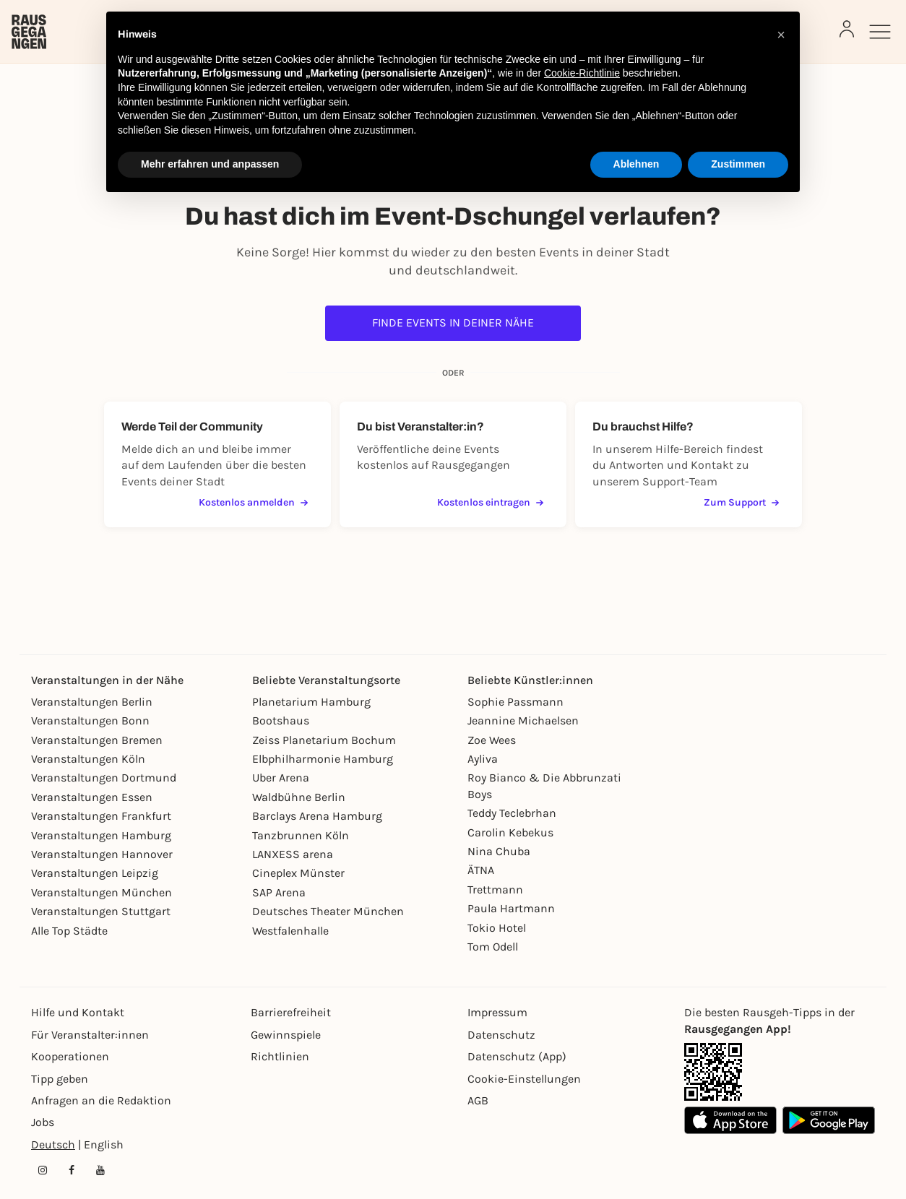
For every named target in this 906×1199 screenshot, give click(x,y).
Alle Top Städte (69, 931)
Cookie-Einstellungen (524, 1079)
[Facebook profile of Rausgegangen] (71, 1170)
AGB (477, 1100)
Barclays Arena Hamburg (317, 816)
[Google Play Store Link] (828, 1120)
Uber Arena (280, 777)
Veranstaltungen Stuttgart (101, 911)
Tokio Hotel (496, 928)
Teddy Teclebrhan (511, 813)
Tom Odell (492, 946)
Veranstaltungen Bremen (97, 740)
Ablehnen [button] (636, 164)
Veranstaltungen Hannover (102, 854)
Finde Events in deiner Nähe (453, 322)
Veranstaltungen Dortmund (103, 777)
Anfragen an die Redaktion (101, 1100)
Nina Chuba (498, 851)
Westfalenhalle (290, 931)
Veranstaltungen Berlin (91, 702)
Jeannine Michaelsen (523, 720)
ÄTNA (480, 870)
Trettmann (495, 889)
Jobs (42, 1122)
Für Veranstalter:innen (90, 1035)
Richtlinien (280, 1056)
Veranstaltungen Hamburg (101, 835)
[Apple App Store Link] (730, 1120)
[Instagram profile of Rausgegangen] (42, 1170)
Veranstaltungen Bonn (90, 720)
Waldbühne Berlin (298, 797)
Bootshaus (280, 720)
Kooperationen (70, 1056)
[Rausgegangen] (29, 31)
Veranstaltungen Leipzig (94, 873)
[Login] (847, 29)
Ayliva (482, 759)
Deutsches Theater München (328, 911)
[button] (781, 34)
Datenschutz (501, 1035)
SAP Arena (279, 892)
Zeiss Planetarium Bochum (324, 740)
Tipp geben (59, 1079)
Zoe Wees (491, 740)
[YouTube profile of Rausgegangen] (100, 1170)
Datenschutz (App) (516, 1056)
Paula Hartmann (511, 908)
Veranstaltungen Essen (91, 797)
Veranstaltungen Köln (88, 759)
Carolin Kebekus (510, 832)
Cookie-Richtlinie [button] (582, 73)
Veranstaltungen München (101, 892)
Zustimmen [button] (738, 164)
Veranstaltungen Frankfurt (101, 816)
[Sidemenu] (880, 31)
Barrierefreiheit (291, 1012)
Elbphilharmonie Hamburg (322, 759)
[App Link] (713, 1072)
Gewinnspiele (286, 1035)
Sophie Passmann (515, 702)
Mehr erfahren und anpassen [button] (210, 164)
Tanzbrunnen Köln (300, 835)
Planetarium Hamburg (311, 702)
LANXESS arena (292, 854)
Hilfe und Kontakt (77, 1012)
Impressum (497, 1012)
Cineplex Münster (298, 873)
